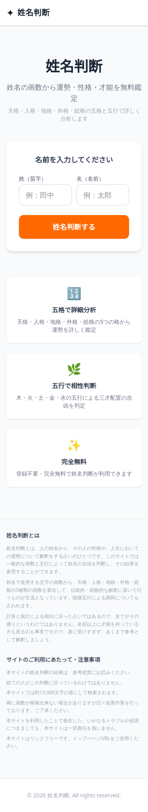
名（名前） (90, 178)
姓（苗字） (33, 178)
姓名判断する (74, 227)
